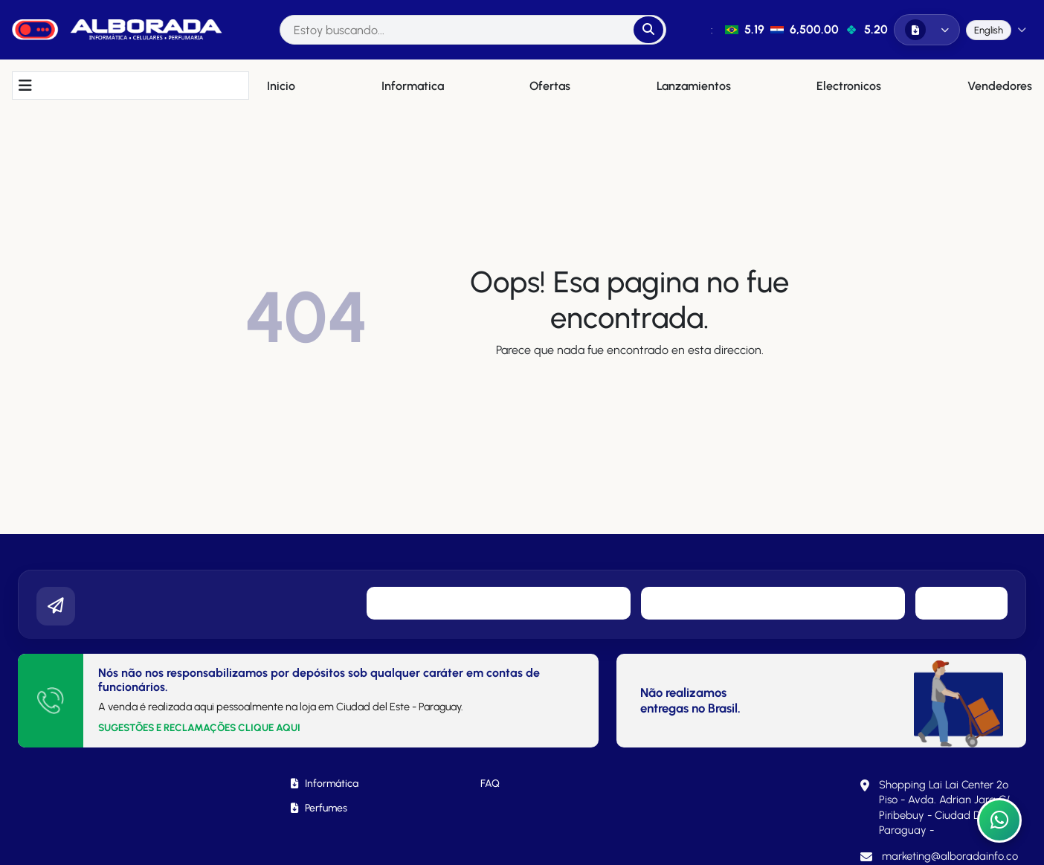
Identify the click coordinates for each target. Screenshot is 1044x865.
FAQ (490, 783)
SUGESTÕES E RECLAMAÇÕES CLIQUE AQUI (199, 727)
